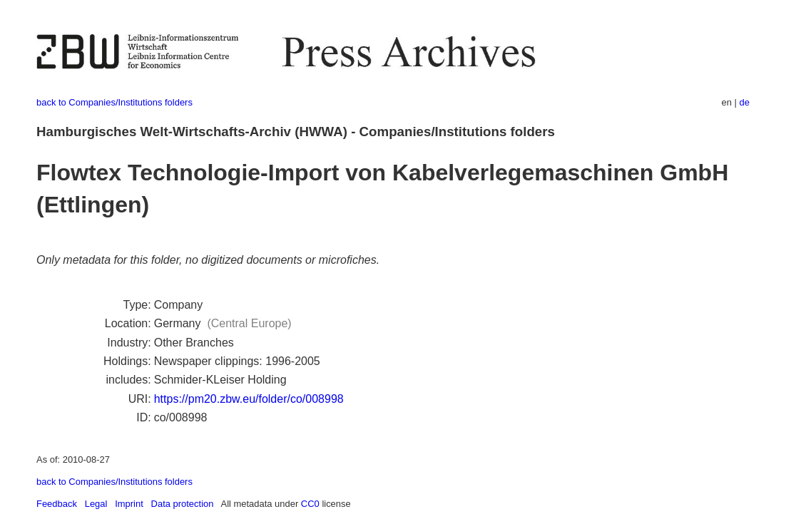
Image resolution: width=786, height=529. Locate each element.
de (745, 102)
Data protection (182, 503)
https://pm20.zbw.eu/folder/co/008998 (249, 399)
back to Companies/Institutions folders (114, 102)
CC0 (310, 503)
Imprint (129, 503)
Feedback (56, 503)
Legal (96, 503)
